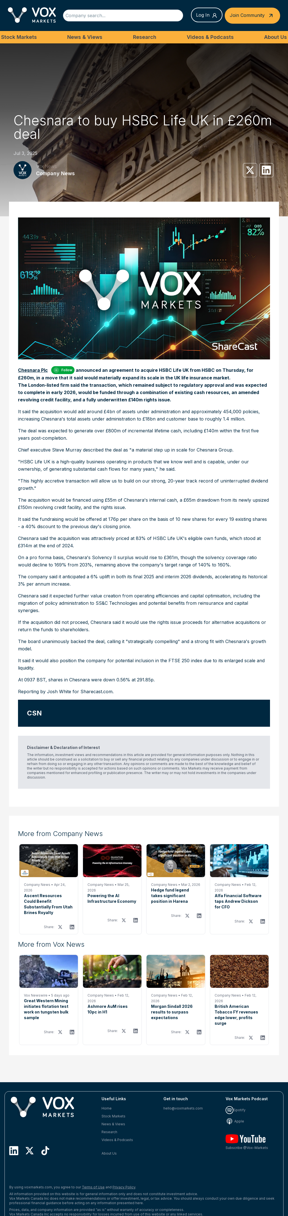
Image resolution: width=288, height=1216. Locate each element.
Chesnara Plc (33, 370)
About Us (275, 37)
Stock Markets (19, 37)
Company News (55, 173)
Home (107, 1108)
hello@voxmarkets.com (183, 1108)
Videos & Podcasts (210, 37)
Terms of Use (93, 1187)
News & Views (84, 37)
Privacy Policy (123, 1187)
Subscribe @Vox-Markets (247, 1142)
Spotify (236, 1110)
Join (252, 16)
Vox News (46, 166)
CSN (34, 713)
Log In (206, 15)
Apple (235, 1121)
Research (144, 37)
